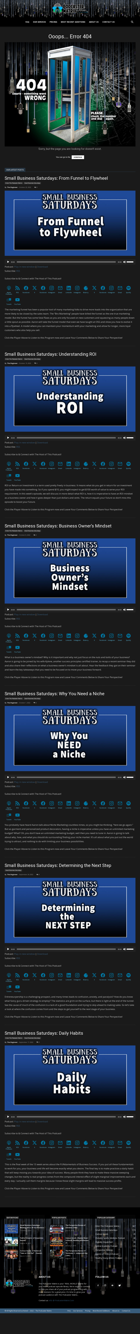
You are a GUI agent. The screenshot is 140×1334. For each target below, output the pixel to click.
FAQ (27, 22)
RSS (18, 270)
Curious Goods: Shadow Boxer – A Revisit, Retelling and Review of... (77, 1240)
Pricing (53, 22)
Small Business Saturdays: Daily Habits (44, 1033)
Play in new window (24, 266)
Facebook (26, 292)
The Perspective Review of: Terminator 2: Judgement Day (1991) (76, 1253)
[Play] (8, 262)
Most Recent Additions (73, 22)
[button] (132, 22)
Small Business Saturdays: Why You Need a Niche (54, 693)
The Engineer (12, 187)
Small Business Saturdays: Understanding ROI (50, 354)
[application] (70, 262)
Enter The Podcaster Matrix (13, 183)
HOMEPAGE (78, 157)
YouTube (17, 304)
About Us (94, 22)
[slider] (66, 262)
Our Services (39, 22)
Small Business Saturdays (32, 183)
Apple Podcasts (9, 293)
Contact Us (108, 22)
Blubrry (85, 292)
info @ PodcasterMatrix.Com (61, 1300)
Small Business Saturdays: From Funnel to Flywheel (56, 178)
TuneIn (8, 304)
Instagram (51, 292)
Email (60, 292)
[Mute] (124, 262)
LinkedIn (69, 292)
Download (42, 266)
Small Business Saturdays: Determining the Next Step (58, 865)
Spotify (128, 292)
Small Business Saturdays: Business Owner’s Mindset (58, 526)
